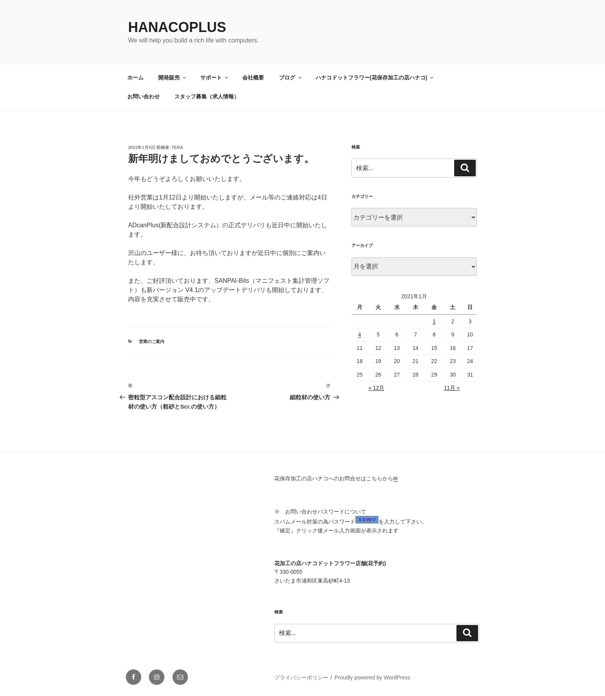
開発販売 (172, 77)
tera (177, 147)
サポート (214, 77)
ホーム (135, 77)
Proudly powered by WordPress (373, 677)
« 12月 (376, 388)
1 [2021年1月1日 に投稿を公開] (434, 321)
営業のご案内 (151, 341)
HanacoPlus (177, 27)
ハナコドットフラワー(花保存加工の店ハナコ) (375, 77)
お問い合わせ (143, 96)
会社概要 (253, 77)
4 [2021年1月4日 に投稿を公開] (359, 334)
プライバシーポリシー (301, 677)
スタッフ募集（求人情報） (206, 96)
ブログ (290, 77)
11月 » (452, 388)
